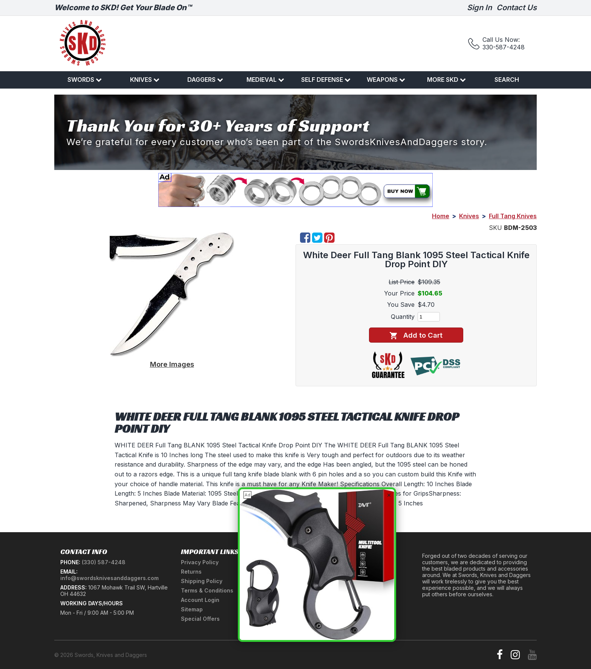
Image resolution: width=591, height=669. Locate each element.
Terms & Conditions (207, 590)
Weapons (386, 79)
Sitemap (192, 609)
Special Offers (200, 618)
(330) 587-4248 (104, 562)
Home (440, 216)
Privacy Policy (200, 562)
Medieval (265, 79)
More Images (172, 364)
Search (507, 79)
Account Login (200, 600)
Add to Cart (416, 335)
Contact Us (516, 7)
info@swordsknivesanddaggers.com (109, 578)
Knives (144, 79)
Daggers (205, 79)
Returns (191, 571)
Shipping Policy (201, 581)
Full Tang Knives (513, 216)
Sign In (479, 7)
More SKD (446, 79)
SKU (495, 227)
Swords (84, 79)
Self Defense (326, 79)
